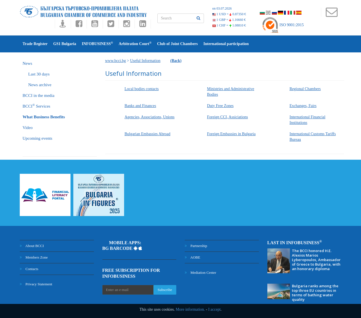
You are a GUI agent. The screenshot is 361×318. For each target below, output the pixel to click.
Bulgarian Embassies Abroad (148, 134)
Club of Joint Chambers (177, 44)
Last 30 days (39, 74)
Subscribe (165, 290)
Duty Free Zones (220, 106)
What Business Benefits (44, 117)
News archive (39, 85)
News (27, 63)
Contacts (29, 269)
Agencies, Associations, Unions (150, 117)
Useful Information (145, 61)
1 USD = (229, 14)
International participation (226, 44)
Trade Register (35, 44)
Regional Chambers (305, 89)
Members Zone (34, 257)
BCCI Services (36, 105)
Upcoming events (37, 138)
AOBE (192, 257)
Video (28, 127)
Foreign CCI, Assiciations (227, 117)
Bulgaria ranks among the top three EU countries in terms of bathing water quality (315, 292)
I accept (214, 309)
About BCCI (32, 246)
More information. (190, 309)
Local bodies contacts (142, 89)
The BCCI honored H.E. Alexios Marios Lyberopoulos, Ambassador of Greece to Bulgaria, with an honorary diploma (316, 259)
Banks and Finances (140, 106)
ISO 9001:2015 (283, 25)
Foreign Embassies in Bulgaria (231, 134)
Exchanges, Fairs (303, 106)
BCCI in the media (38, 95)
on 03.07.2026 (222, 8)
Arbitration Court (135, 43)
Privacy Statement (36, 284)
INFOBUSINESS (97, 43)
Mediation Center (200, 272)
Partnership (196, 246)
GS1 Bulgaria (64, 44)
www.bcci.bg (115, 61)
